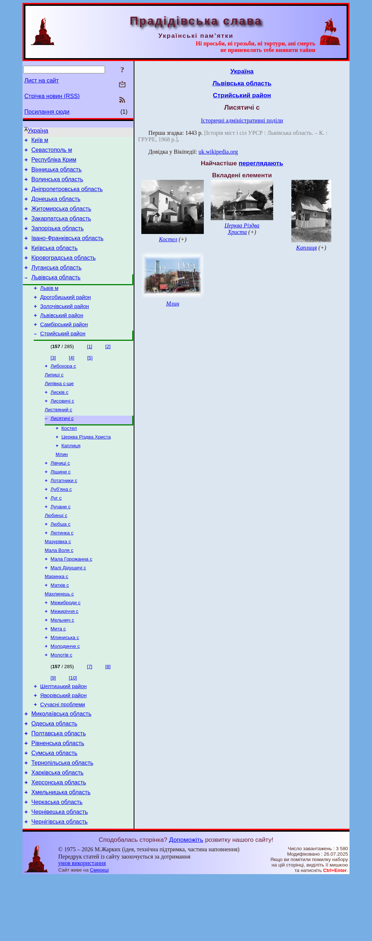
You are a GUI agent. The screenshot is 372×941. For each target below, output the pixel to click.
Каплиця (70, 475)
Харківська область (57, 831)
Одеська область (54, 777)
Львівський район (61, 336)
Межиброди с (65, 646)
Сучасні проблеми (62, 755)
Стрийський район (62, 356)
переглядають (261, 163)
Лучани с (60, 542)
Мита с (58, 674)
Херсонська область (58, 842)
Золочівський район (64, 326)
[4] (71, 380)
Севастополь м (51, 152)
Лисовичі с (62, 427)
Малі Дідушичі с (68, 608)
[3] (53, 380)
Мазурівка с (58, 579)
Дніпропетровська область (66, 196)
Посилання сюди (46, 112)
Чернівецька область (59, 875)
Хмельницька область (60, 853)
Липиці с (54, 399)
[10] (73, 725)
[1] (89, 369)
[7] (89, 714)
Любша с (60, 561)
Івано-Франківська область (67, 250)
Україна (38, 131)
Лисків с (59, 418)
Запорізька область (57, 239)
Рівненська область (57, 798)
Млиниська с (64, 683)
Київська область (54, 261)
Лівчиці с (60, 494)
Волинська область (57, 185)
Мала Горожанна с (71, 598)
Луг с (56, 532)
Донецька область (55, 206)
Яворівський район (63, 745)
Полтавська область (58, 787)
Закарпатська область (61, 228)
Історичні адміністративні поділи (242, 120)
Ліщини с (60, 504)
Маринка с (56, 617)
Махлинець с (59, 636)
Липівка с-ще (59, 408)
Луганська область (56, 283)
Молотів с (61, 702)
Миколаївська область (61, 766)
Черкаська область (56, 864)
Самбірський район (64, 346)
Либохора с (63, 389)
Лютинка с (61, 570)
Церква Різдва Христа (86, 466)
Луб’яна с (61, 523)
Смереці (99, 934)
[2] (108, 369)
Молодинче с (65, 693)
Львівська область (55, 294)
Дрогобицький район (65, 316)
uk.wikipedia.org (218, 152)
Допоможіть (186, 903)
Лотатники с (63, 513)
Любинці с (56, 551)
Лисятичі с (62, 446)
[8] (108, 714)
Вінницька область (56, 174)
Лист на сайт (41, 80)
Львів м (49, 305)
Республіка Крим (53, 163)
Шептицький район (63, 735)
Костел (69, 457)
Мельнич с (62, 664)
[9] (53, 725)
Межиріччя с (64, 655)
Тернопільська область (62, 820)
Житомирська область (61, 217)
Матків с (59, 627)
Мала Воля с (59, 589)
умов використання (82, 927)
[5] (90, 380)
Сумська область (54, 809)
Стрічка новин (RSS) (52, 96)
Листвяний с (58, 437)
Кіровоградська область (63, 272)
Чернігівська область (59, 886)
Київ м (39, 141)
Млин (62, 485)
